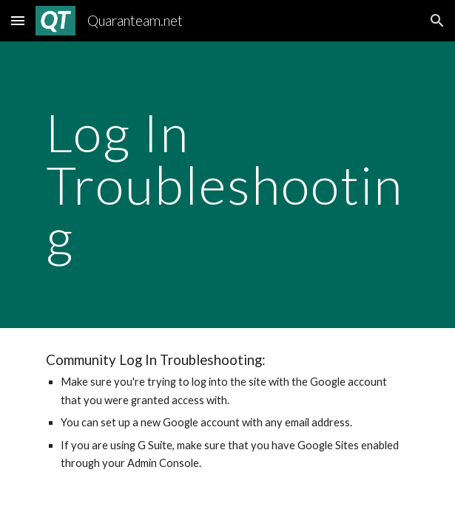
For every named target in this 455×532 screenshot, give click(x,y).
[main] (227, 184)
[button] (18, 20)
